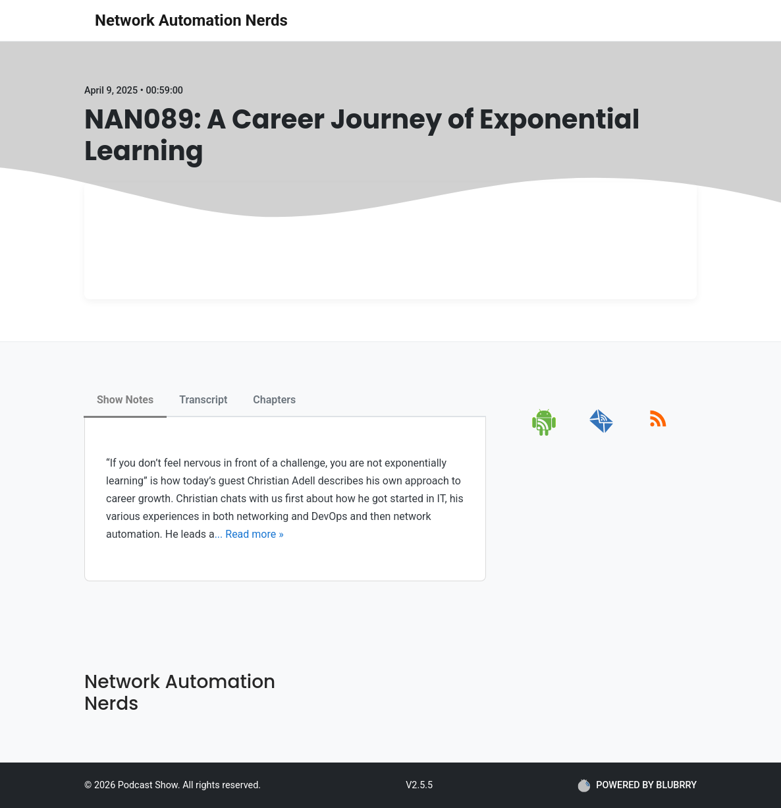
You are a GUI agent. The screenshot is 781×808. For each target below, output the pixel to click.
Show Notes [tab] (125, 399)
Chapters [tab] (274, 399)
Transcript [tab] (203, 399)
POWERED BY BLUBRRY (637, 785)
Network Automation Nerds (191, 20)
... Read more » (249, 534)
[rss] (658, 433)
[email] (601, 433)
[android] (545, 433)
